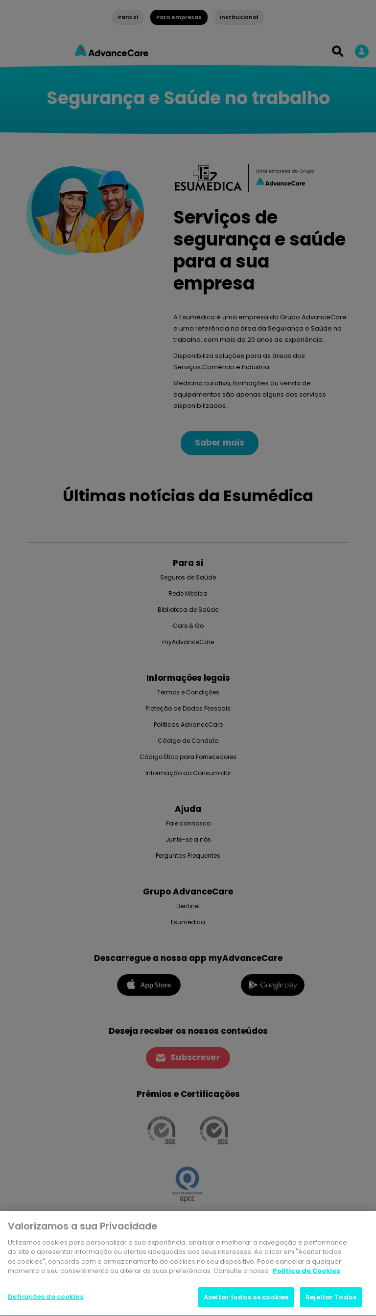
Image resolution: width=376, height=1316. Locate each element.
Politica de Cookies (306, 1273)
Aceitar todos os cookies (246, 1299)
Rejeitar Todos (331, 1299)
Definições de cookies (45, 1299)
